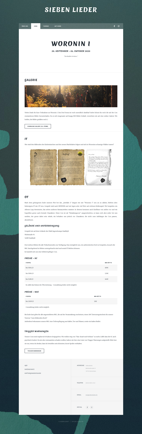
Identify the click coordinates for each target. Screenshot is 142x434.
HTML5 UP (80, 421)
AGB (26, 365)
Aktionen (58, 26)
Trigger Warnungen (34, 351)
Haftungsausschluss (33, 373)
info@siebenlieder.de (91, 395)
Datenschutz (30, 369)
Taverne (46, 26)
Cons (35, 26)
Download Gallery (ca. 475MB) (38, 126)
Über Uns (25, 26)
